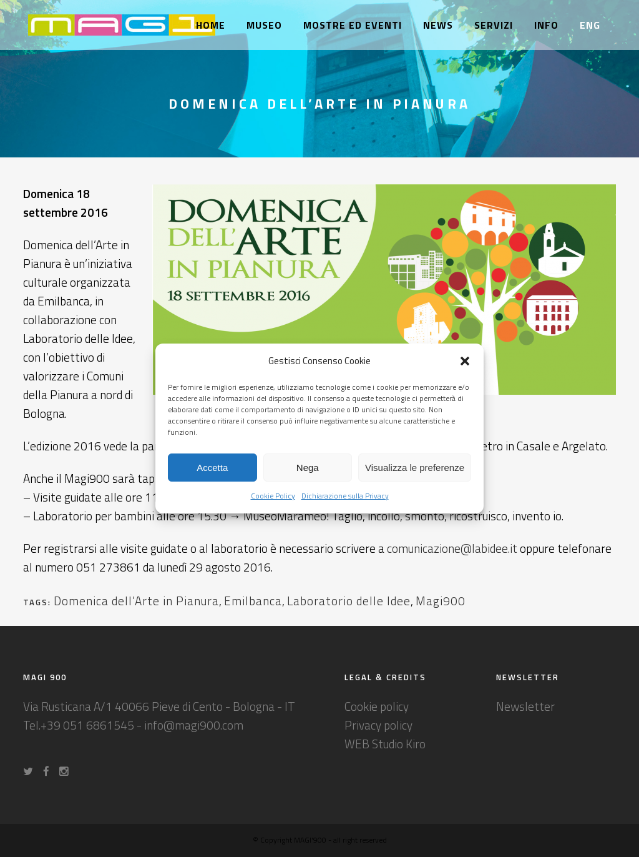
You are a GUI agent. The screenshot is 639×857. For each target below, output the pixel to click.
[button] (465, 361)
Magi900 (441, 601)
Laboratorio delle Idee (349, 601)
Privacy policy (378, 725)
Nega (307, 467)
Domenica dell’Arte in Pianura (136, 601)
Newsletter (525, 706)
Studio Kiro (399, 744)
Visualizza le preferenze (414, 467)
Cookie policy (376, 706)
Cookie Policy (273, 496)
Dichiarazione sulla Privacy (345, 496)
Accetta (212, 467)
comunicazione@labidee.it (452, 548)
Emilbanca (253, 601)
